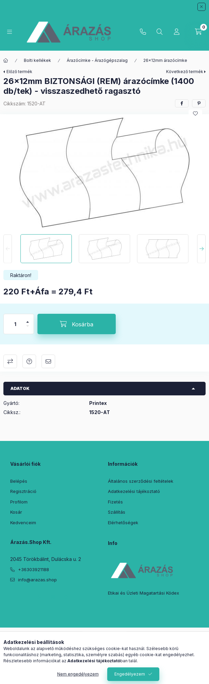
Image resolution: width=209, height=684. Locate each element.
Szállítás (116, 512)
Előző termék (19, 71)
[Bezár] (201, 7)
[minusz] (27, 329)
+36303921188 (142, 32)
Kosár (16, 512)
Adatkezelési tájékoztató (134, 491)
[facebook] (182, 103)
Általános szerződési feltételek (140, 481)
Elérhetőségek (123, 522)
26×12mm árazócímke (165, 60)
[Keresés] (159, 32)
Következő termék (184, 71)
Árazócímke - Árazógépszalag (97, 60)
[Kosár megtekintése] (198, 32)
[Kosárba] (76, 324)
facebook (12, 597)
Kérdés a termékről (29, 361)
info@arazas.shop (37, 579)
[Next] (201, 248)
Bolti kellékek (37, 60)
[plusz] (27, 319)
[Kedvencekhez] (195, 113)
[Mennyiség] (15, 324)
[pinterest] (199, 103)
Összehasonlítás (10, 361)
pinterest (39, 597)
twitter (26, 597)
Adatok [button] (20, 388)
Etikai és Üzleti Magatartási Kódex (143, 593)
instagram (53, 597)
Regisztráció (23, 491)
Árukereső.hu (104, 643)
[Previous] (7, 248)
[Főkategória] (5, 60)
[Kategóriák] (9, 31)
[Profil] (176, 32)
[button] (104, 172)
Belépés (18, 481)
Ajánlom (48, 361)
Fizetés (115, 502)
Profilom (19, 502)
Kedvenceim (23, 522)
